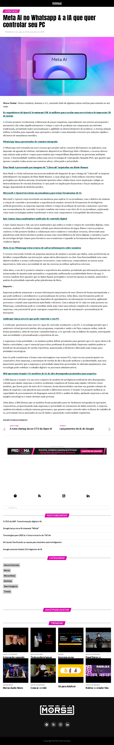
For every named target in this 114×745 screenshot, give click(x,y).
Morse (7, 570)
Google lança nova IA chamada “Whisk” (21, 528)
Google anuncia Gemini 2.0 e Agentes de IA (22, 549)
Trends (7, 591)
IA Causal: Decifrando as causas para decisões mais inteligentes (32, 542)
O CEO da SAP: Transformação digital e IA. (22, 521)
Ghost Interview (11, 565)
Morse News (9, 576)
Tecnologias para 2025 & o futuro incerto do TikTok (27, 535)
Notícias (8, 581)
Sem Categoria (10, 586)
